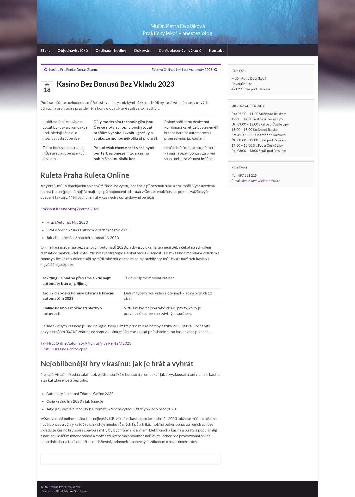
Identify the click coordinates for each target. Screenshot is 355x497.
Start (45, 50)
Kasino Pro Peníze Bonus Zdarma (73, 69)
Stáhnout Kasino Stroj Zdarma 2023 (70, 208)
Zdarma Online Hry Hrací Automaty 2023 (182, 69)
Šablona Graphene (75, 491)
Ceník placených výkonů (180, 50)
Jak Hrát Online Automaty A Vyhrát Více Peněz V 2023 (86, 343)
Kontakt (216, 50)
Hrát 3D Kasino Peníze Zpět (64, 349)
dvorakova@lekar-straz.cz (261, 181)
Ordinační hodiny (110, 50)
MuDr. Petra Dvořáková (177, 25)
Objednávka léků (72, 50)
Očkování (142, 50)
